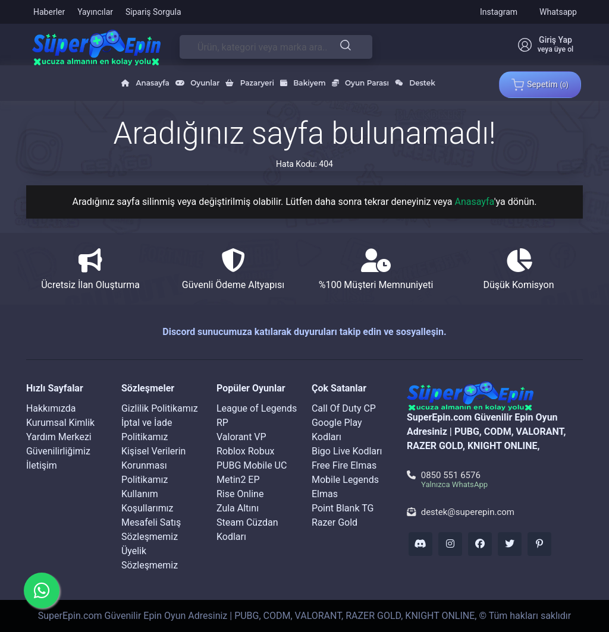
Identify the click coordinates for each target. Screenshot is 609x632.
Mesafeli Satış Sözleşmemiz (151, 529)
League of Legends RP (256, 415)
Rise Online (239, 494)
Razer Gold (334, 522)
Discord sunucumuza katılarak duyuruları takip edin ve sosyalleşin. (304, 331)
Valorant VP (241, 437)
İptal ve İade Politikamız (146, 430)
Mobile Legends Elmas (345, 487)
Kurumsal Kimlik (60, 422)
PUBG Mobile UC (251, 465)
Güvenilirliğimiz (58, 451)
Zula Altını (237, 508)
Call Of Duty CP (344, 408)
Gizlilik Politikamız (159, 408)
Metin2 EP (238, 479)
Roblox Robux (245, 451)
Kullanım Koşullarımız (147, 501)
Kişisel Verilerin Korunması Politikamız (153, 465)
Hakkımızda (51, 408)
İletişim (41, 465)
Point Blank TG (342, 508)
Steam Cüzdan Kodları (247, 529)
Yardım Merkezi (59, 437)
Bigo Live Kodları (347, 451)
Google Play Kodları (337, 430)
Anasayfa (474, 201)
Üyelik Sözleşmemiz (149, 558)
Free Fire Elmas (344, 465)
